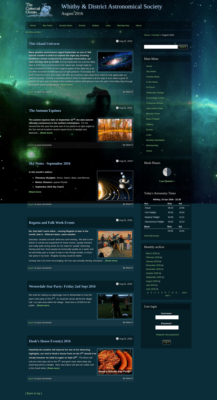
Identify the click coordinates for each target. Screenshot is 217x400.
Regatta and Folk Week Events (52, 223)
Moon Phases (153, 119)
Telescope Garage (155, 92)
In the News (152, 82)
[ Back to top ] (33, 393)
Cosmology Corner (155, 98)
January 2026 (152, 261)
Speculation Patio (154, 108)
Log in (31, 92)
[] (67, 85)
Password (167, 323)
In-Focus (150, 87)
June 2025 (151, 289)
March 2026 (151, 253)
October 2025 (152, 273)
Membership (123, 25)
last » (167, 295)
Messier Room (153, 113)
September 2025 (153, 277)
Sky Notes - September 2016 (49, 163)
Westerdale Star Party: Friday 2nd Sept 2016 (62, 286)
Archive (156, 35)
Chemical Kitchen (154, 103)
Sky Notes (47, 25)
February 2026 (153, 257)
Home (33, 25)
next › (185, 292)
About (138, 25)
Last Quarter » (167, 181)
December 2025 (153, 265)
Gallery (95, 25)
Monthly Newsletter (155, 140)
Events (82, 25)
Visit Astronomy (151, 236)
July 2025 (150, 285)
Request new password (167, 334)
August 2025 (152, 281)
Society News (65, 25)
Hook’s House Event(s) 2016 (50, 341)
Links (108, 25)
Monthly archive (33, 32)
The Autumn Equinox (45, 110)
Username (167, 313)
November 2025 (153, 269)
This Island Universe (44, 44)
